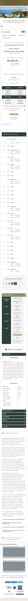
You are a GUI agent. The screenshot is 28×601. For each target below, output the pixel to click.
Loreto (12, 164)
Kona (11, 235)
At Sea (12, 146)
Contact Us (14, 114)
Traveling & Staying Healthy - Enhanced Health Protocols (13, 531)
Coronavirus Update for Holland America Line (12, 523)
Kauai (11, 220)
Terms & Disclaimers (14, 117)
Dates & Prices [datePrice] (12, 35)
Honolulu (13, 206)
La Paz (12, 157)
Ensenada (13, 262)
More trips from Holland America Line (13, 519)
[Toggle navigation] (1, 27)
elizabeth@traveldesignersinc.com (15, 22)
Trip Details (6, 32)
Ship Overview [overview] (21, 35)
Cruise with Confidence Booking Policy (13, 527)
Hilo (11, 228)
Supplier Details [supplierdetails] (6, 37)
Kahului (12, 213)
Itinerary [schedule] (4, 35)
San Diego (13, 139)
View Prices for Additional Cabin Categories (14, 106)
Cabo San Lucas (14, 150)
